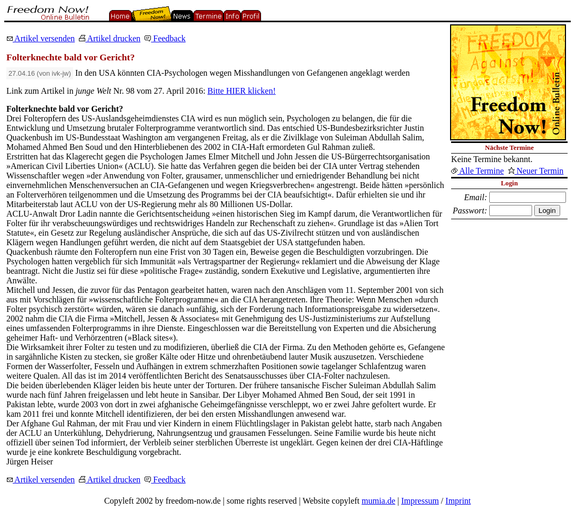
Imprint (458, 500)
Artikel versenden (40, 38)
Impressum (420, 500)
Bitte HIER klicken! (242, 90)
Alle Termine (477, 170)
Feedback (165, 38)
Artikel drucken (109, 38)
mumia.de (379, 500)
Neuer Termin (536, 170)
